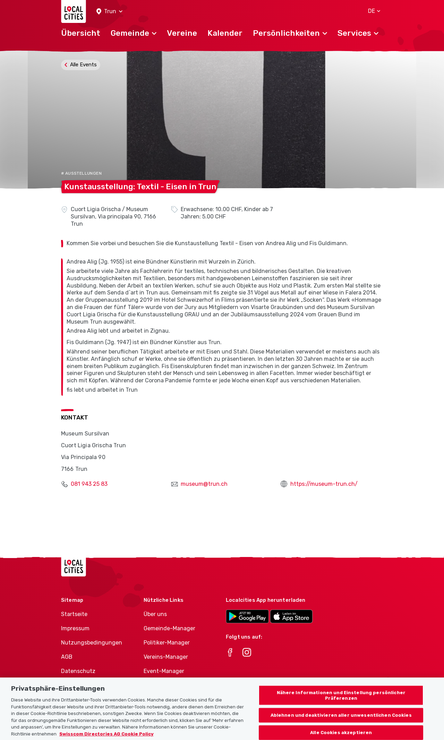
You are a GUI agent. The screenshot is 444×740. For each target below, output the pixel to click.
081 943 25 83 (89, 484)
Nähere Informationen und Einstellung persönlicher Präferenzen (341, 704)
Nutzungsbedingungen (91, 642)
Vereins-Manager (166, 657)
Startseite (74, 614)
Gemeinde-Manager (169, 628)
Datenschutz (78, 671)
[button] (109, 11)
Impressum (75, 628)
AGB (66, 657)
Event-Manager (164, 671)
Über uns (155, 614)
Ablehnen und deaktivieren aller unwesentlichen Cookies (341, 724)
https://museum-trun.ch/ (324, 484)
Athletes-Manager (167, 685)
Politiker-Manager (167, 642)
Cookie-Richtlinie (83, 685)
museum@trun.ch (204, 484)
